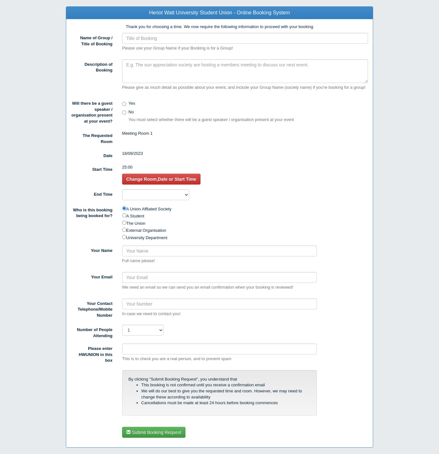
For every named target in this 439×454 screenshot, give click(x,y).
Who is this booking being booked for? (93, 213)
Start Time (102, 169)
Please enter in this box (95, 354)
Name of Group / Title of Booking (96, 40)
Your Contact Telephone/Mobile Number (95, 309)
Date (108, 155)
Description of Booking (98, 67)
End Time (103, 194)
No (131, 112)
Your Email (102, 277)
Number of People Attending (95, 332)
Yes (132, 103)
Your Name (102, 250)
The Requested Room (98, 138)
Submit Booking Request (153, 432)
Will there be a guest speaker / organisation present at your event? (92, 112)
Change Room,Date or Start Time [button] (161, 179)
